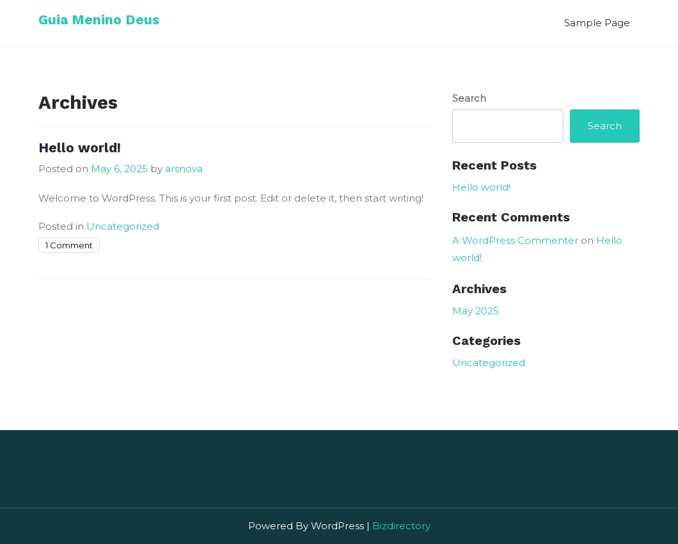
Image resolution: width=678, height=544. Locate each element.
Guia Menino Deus (98, 20)
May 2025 (475, 311)
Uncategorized (122, 226)
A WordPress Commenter (515, 240)
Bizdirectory (401, 526)
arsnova (184, 169)
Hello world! (79, 148)
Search (469, 98)
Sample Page (597, 23)
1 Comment (69, 245)
